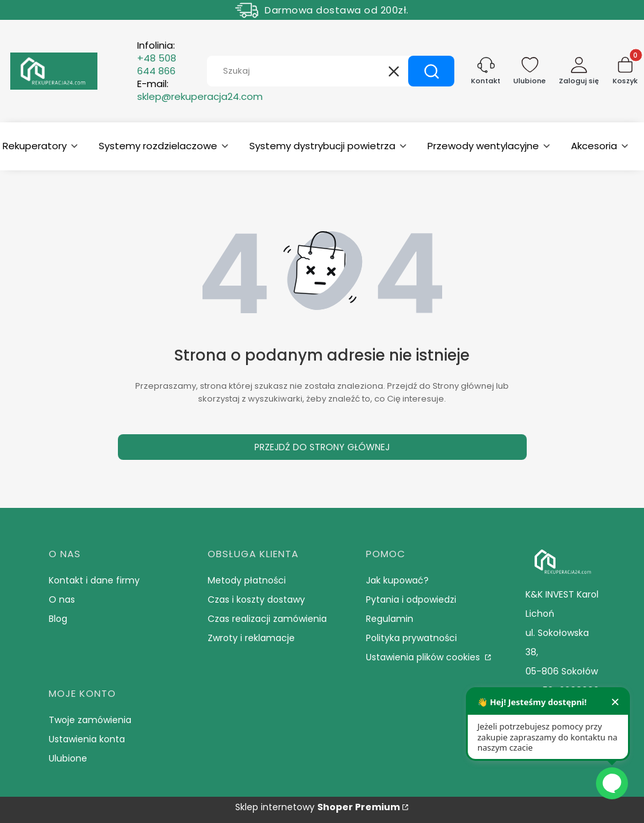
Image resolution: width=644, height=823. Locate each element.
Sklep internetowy (317, 807)
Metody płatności (247, 580)
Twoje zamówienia (90, 719)
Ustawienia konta (87, 739)
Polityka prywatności (411, 638)
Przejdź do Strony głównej (322, 447)
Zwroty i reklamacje (251, 638)
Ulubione (68, 758)
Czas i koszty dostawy (256, 599)
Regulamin (389, 618)
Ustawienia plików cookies (424, 657)
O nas (62, 599)
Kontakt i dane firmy (94, 580)
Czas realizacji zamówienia (267, 618)
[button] (431, 71)
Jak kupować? (397, 580)
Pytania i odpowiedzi (411, 599)
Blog (58, 618)
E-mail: (200, 90)
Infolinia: (156, 58)
